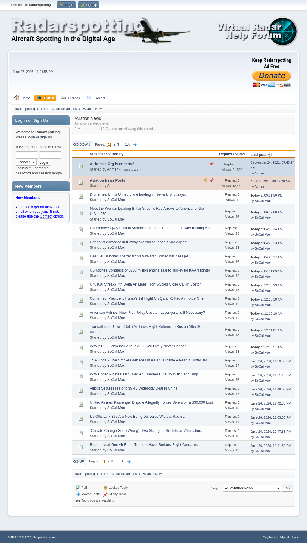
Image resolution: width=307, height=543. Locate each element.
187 (128, 144)
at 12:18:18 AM (266, 299)
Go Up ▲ (293, 537)
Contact (46, 216)
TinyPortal (269, 537)
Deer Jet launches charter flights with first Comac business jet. (139, 256)
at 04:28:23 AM (266, 243)
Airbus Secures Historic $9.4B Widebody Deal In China (133, 388)
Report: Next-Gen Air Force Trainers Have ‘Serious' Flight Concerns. (144, 445)
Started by (115, 154)
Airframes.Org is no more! (112, 164)
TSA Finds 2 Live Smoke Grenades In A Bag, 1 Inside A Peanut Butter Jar (148, 360)
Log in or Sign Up (31, 120)
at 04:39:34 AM (266, 229)
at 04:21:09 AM (266, 271)
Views (240, 154)
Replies (225, 154)
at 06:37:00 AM (266, 212)
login (31, 137)
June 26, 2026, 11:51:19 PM (270, 375)
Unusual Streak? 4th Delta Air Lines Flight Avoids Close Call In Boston (146, 284)
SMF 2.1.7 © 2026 (19, 537)
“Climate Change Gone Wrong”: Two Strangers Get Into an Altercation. (146, 431)
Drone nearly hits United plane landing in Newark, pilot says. (138, 194)
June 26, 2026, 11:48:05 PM (270, 389)
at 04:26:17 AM (266, 257)
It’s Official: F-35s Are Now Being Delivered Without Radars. (137, 416)
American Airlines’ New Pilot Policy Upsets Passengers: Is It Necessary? (147, 312)
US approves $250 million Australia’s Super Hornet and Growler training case (151, 228)
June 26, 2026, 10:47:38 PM (270, 431)
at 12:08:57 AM (266, 347)
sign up (46, 137)
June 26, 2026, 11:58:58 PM (270, 361)
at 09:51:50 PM (266, 195)
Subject (96, 154)
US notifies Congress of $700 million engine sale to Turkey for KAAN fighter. (150, 270)
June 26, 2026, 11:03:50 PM (270, 417)
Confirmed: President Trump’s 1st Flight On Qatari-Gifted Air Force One (147, 298)
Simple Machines (44, 537)
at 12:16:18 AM (266, 313)
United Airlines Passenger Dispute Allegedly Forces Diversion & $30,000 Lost (151, 402)
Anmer (112, 169)
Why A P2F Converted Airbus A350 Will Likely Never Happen (138, 346)
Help (282, 537)
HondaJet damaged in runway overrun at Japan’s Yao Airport (138, 242)
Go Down (81, 144)
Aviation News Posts (107, 180)
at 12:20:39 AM (266, 285)
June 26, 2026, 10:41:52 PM (270, 445)
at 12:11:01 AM (266, 330)
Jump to (216, 488)
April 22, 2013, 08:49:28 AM (270, 181)
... (122, 144)
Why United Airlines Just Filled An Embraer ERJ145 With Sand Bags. (145, 374)
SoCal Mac (116, 200)
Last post (261, 155)
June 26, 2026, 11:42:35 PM (270, 403)
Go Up (78, 461)
